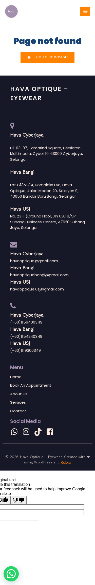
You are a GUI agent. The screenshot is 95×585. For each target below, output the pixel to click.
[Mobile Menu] (85, 11)
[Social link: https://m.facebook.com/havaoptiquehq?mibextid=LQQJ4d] (52, 432)
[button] (11, 573)
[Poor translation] (18, 500)
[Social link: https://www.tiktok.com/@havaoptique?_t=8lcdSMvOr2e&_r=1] (40, 432)
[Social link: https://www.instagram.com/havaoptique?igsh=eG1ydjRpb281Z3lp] (28, 432)
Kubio (66, 462)
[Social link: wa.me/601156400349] (16, 432)
